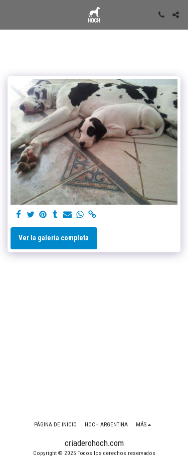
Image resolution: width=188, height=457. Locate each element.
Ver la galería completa (54, 238)
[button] (11, 14)
